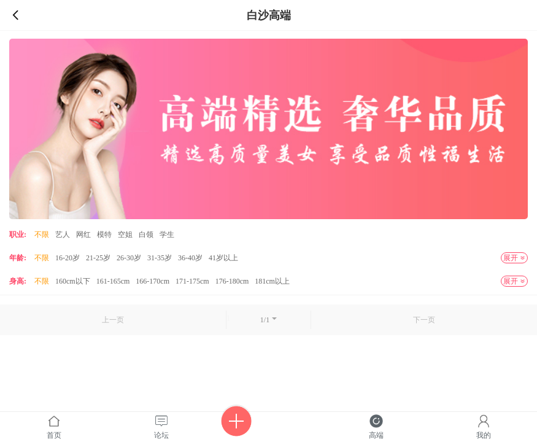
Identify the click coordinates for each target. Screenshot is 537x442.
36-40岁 (190, 258)
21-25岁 (98, 258)
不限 (41, 234)
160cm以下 (72, 281)
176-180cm (232, 281)
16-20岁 (67, 258)
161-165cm (113, 281)
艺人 (62, 234)
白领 (146, 234)
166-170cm (152, 281)
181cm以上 (272, 281)
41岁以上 (223, 258)
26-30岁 (129, 258)
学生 (167, 234)
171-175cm (192, 281)
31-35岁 (159, 258)
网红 (83, 234)
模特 (104, 234)
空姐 (125, 234)
